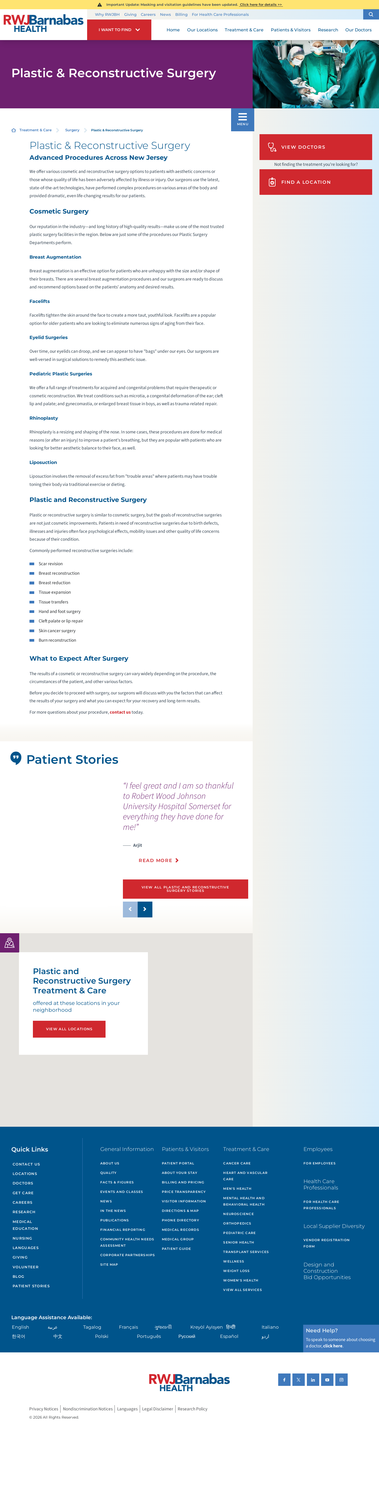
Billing (181, 14)
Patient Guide (176, 1249)
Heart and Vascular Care (245, 1176)
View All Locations (69, 1029)
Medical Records (180, 1230)
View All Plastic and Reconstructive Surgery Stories (185, 889)
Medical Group (178, 1239)
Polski (101, 1336)
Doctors (23, 1183)
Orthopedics (237, 1223)
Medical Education (25, 1225)
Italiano (270, 1327)
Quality (108, 1173)
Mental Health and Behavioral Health (244, 1201)
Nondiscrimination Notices (88, 1409)
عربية (53, 1327)
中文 (57, 1336)
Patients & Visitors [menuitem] (291, 29)
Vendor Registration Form (326, 1243)
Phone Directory (180, 1220)
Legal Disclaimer (157, 1409)
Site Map (109, 1264)
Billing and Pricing (183, 1182)
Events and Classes (121, 1192)
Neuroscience (238, 1214)
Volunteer (26, 1267)
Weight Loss (236, 1271)
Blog (18, 1276)
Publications (114, 1220)
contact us (120, 712)
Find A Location (299, 182)
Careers (148, 14)
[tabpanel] (56, 852)
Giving (130, 14)
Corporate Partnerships (127, 1255)
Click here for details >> (261, 4)
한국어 (18, 1336)
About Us (110, 1163)
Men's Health (237, 1189)
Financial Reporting (122, 1230)
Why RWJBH (107, 14)
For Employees (319, 1163)
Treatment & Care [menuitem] (244, 29)
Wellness (233, 1261)
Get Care (23, 1193)
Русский (186, 1336)
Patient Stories (31, 1286)
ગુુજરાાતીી (163, 1327)
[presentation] (185, 825)
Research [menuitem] (328, 29)
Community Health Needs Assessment (127, 1242)
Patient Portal (178, 1163)
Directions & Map (180, 1211)
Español (229, 1336)
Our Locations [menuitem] (202, 29)
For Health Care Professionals (220, 14)
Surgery (72, 130)
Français (128, 1327)
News (165, 14)
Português (149, 1336)
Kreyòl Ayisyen (206, 1327)
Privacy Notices (43, 1409)
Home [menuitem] (173, 29)
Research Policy (192, 1409)
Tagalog (92, 1327)
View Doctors (297, 147)
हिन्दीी (230, 1327)
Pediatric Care (239, 1233)
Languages (26, 1248)
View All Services (242, 1290)
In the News (113, 1211)
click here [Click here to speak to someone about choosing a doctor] (332, 1346)
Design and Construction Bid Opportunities (327, 1270)
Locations (25, 1174)
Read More (156, 860)
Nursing (22, 1238)
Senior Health (238, 1242)
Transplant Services (246, 1252)
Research (24, 1212)
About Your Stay (179, 1173)
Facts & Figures (117, 1182)
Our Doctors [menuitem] (358, 29)
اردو (265, 1336)
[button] (371, 14)
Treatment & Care (35, 130)
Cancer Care (237, 1163)
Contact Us (26, 1164)
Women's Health (240, 1280)
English (20, 1327)
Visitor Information (184, 1201)
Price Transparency (184, 1192)
